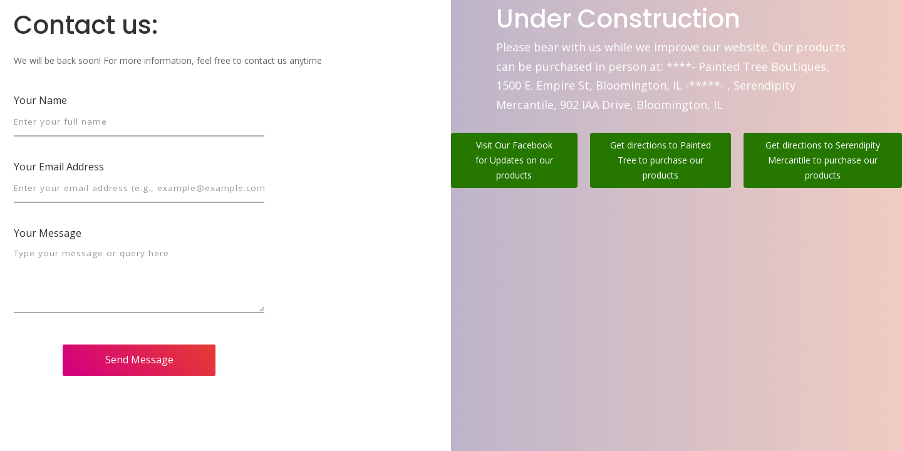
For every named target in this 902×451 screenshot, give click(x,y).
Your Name (40, 100)
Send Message (139, 359)
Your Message (47, 233)
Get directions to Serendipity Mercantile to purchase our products (822, 160)
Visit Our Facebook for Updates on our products (514, 160)
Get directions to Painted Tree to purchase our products (660, 160)
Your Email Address (59, 167)
